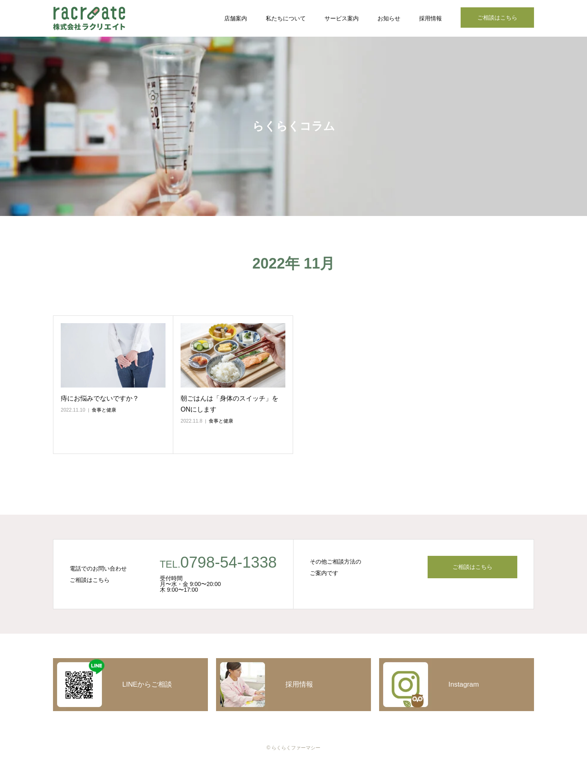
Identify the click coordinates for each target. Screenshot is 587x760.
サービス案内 (341, 18)
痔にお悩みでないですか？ (100, 398)
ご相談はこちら (497, 17)
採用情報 (430, 18)
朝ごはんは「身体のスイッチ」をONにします (229, 404)
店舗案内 (235, 18)
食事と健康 (104, 410)
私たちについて (286, 18)
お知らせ (388, 18)
